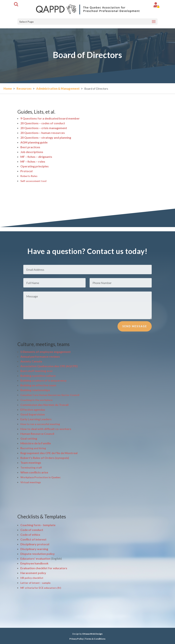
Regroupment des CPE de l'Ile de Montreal (48, 453)
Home (7, 88)
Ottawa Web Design (92, 633)
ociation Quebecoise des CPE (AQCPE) (49, 366)
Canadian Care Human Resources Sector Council (49, 394)
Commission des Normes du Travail (44, 404)
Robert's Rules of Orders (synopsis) (44, 457)
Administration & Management (58, 88)
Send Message (134, 332)
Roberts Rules (28, 176)
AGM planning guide (34, 142)
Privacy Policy (76, 638)
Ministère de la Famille (35, 443)
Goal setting (28, 438)
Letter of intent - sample (35, 582)
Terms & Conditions (95, 638)
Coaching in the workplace (36, 399)
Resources (24, 88)
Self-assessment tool (33, 181)
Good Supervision (32, 414)
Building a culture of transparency (43, 380)
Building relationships (35, 390)
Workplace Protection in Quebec (40, 477)
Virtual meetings (30, 482)
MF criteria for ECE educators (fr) (40, 587)
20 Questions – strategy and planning (45, 137)
